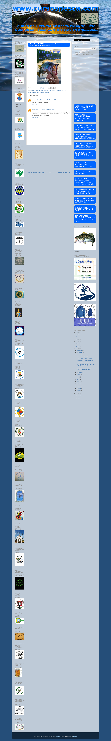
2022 (77, 341)
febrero (79, 388)
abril (78, 383)
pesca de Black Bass (33, 92)
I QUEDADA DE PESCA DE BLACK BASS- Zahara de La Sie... (86, 365)
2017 (77, 395)
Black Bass (35, 90)
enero (78, 390)
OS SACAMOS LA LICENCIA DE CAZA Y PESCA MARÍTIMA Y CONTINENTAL (82, 117)
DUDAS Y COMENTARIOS (71, 36)
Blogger (75, 736)
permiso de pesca (61, 90)
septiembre (80, 372)
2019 (77, 348)
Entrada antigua (64, 172)
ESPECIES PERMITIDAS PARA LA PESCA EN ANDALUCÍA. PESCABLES (84, 127)
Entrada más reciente (36, 172)
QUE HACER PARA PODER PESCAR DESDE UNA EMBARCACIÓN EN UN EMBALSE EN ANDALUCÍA (84, 181)
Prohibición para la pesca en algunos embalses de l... (84, 368)
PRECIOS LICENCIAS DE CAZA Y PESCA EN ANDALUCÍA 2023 (84, 108)
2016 (77, 398)
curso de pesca (43, 90)
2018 (77, 393)
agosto (79, 374)
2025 (77, 334)
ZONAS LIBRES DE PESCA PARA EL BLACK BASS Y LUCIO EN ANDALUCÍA (84, 191)
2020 (77, 346)
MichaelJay (59, 736)
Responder (35, 104)
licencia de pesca (51, 90)
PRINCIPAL (19, 36)
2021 (77, 343)
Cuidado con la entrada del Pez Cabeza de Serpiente (85, 361)
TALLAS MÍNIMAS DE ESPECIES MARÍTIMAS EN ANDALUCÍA (84, 209)
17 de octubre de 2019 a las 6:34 (48, 99)
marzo (78, 386)
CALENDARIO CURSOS (32, 36)
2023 (77, 339)
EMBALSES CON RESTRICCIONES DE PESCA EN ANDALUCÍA (83, 164)
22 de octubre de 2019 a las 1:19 (46, 109)
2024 (77, 337)
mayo (78, 381)
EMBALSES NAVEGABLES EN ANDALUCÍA (84, 172)
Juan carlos (35, 99)
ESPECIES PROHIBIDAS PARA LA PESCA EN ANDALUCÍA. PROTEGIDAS (85, 136)
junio (78, 379)
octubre (79, 355)
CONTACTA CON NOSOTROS (52, 36)
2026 (77, 332)
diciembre (79, 350)
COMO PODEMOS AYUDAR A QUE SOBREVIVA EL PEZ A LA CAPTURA (85, 200)
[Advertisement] (49, 158)
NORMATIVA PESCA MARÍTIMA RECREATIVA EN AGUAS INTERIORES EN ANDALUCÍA (85, 218)
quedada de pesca (44, 92)
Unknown (35, 109)
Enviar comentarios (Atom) (43, 176)
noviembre (80, 352)
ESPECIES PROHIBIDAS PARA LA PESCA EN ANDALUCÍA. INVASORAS (84, 145)
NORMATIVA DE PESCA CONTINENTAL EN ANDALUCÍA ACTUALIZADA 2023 (85, 155)
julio (78, 377)
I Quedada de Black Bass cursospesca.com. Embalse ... (85, 357)
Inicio (51, 172)
